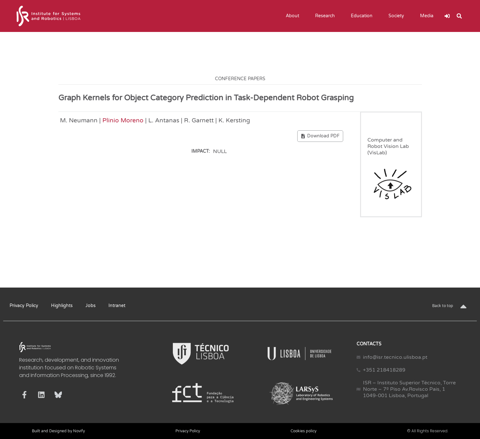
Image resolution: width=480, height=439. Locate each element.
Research (326, 16)
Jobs (90, 305)
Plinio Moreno (123, 120)
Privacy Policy (24, 305)
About (294, 16)
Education (363, 16)
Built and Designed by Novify (58, 431)
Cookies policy (303, 431)
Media (428, 16)
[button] (459, 16)
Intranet (116, 305)
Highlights (62, 305)
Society (397, 16)
